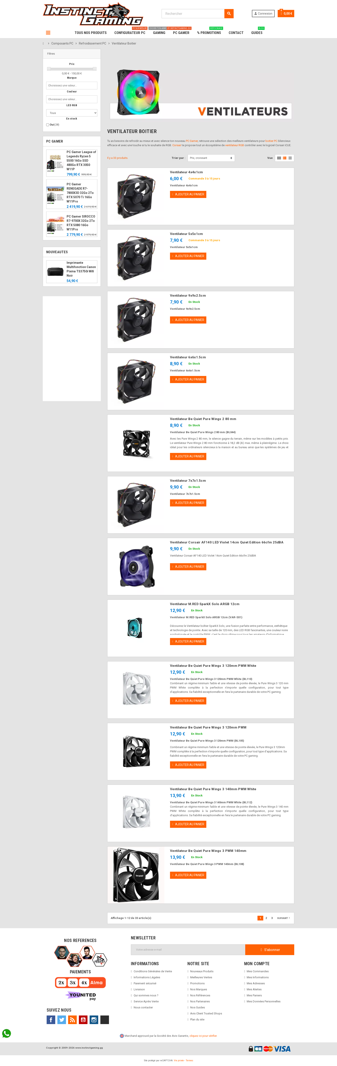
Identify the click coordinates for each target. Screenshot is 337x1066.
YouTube (83, 1019)
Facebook (51, 1019)
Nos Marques (198, 989)
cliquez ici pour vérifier (203, 1035)
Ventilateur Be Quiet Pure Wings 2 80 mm (203, 419)
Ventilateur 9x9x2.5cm (188, 296)
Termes (189, 1060)
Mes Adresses (256, 983)
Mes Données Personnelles (263, 1001)
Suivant (284, 917)
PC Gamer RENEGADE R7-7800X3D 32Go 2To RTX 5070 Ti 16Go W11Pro (80, 193)
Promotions (197, 983)
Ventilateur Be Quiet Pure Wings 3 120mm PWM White (213, 666)
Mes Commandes (258, 971)
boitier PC (271, 141)
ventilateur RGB (234, 145)
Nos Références (200, 995)
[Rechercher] (197, 13)
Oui (54, 124)
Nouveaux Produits (201, 971)
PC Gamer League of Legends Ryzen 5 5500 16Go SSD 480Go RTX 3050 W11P (81, 160)
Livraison (139, 989)
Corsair (176, 145)
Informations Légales (147, 977)
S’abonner (270, 950)
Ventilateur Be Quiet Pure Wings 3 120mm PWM (208, 727)
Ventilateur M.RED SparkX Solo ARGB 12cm (204, 604)
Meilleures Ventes (201, 977)
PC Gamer (192, 141)
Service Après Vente (146, 1001)
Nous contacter (143, 1007)
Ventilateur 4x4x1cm (186, 172)
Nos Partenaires (200, 1001)
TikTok (104, 1019)
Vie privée (179, 1060)
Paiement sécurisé (145, 983)
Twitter (61, 1019)
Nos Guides (197, 1007)
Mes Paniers (254, 995)
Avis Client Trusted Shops (206, 1013)
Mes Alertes (254, 989)
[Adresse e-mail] (188, 949)
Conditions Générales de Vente (153, 971)
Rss (72, 1019)
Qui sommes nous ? (146, 995)
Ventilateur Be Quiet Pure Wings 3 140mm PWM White (213, 789)
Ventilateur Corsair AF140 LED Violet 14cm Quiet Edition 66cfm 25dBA (226, 542)
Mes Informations (258, 977)
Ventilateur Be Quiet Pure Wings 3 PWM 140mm (208, 851)
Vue (270, 158)
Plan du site (197, 1019)
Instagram (94, 1019)
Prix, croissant (198, 158)
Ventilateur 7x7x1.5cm (188, 481)
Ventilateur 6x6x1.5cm (188, 357)
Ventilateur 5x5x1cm (186, 234)
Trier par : (178, 158)
